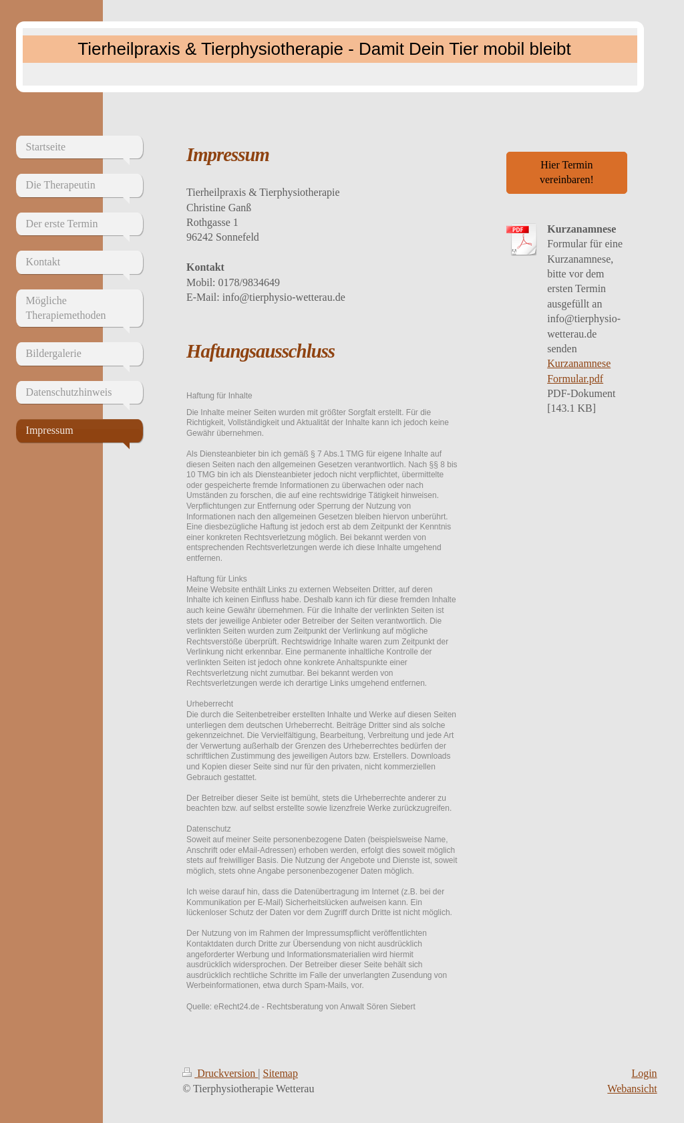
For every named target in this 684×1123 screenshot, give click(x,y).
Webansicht (632, 1088)
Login (644, 1073)
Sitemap (280, 1073)
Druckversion (220, 1073)
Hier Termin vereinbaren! (567, 172)
